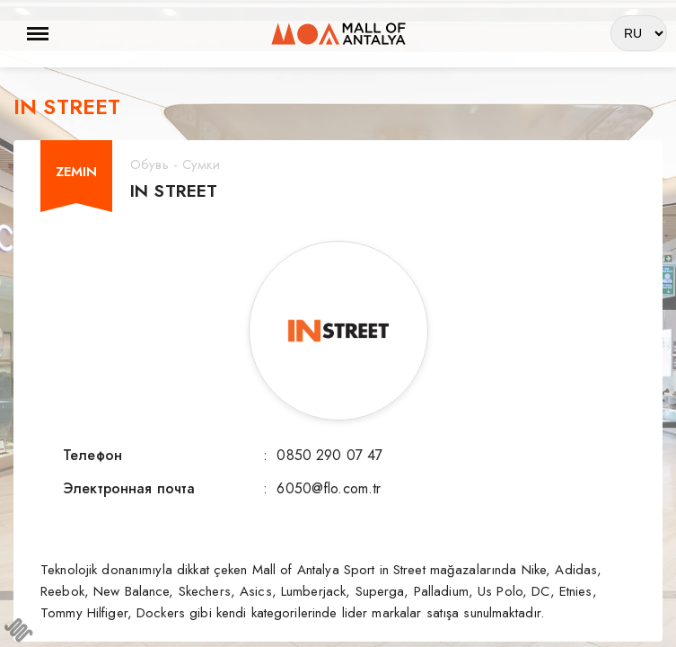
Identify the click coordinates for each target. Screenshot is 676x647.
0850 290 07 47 (329, 455)
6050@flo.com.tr (329, 488)
